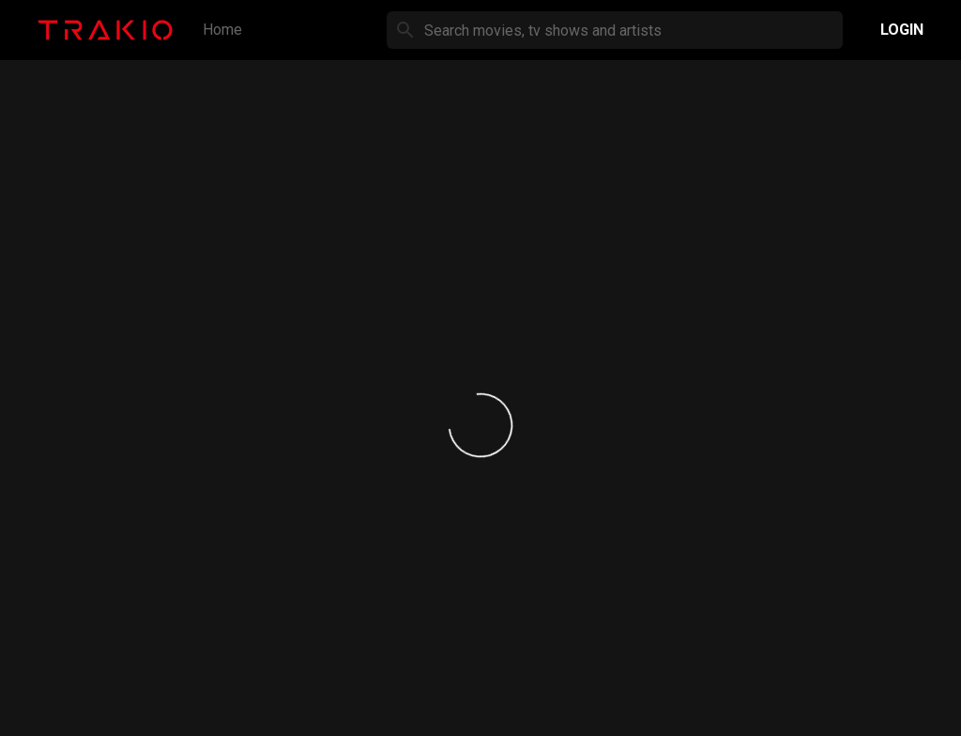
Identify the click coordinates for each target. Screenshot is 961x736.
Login (901, 29)
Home (222, 29)
